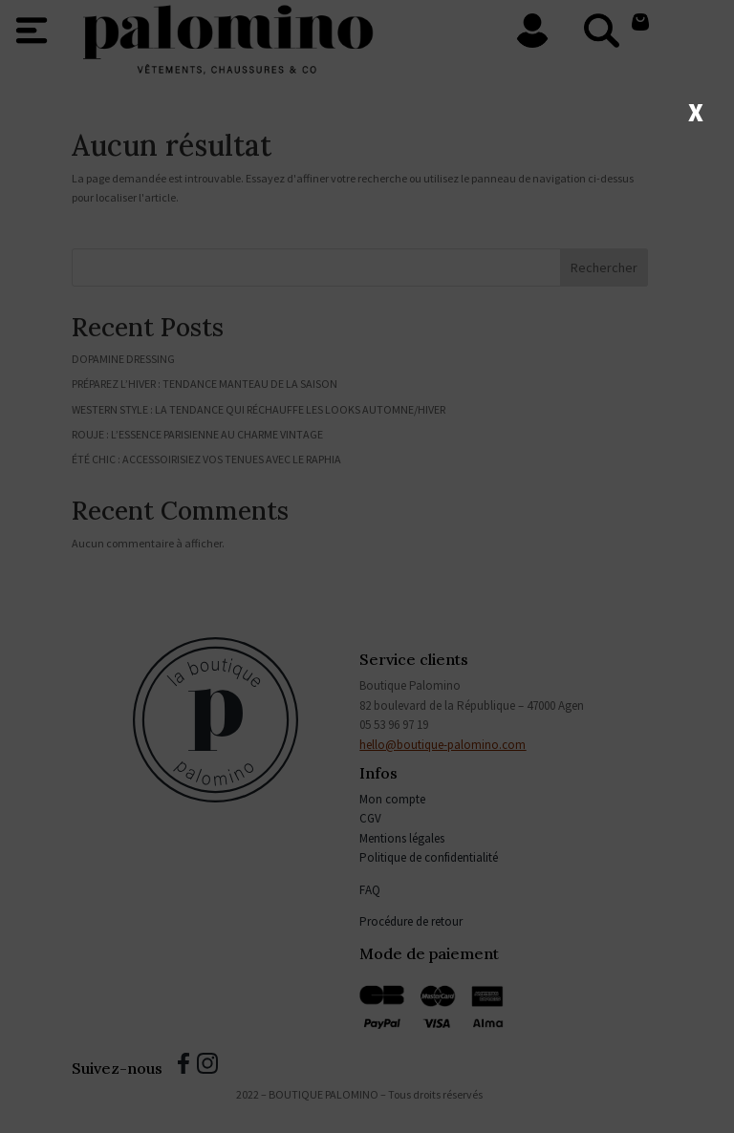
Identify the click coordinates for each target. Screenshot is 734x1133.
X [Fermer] (695, 110)
